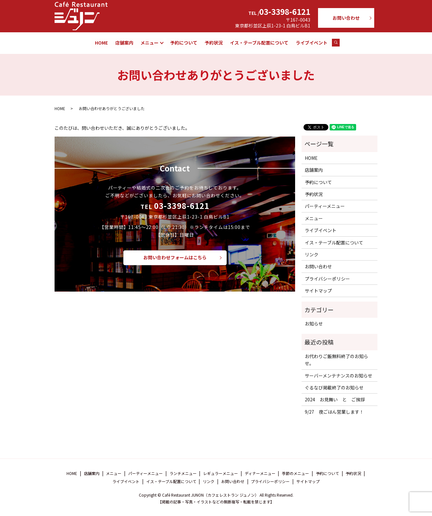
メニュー (149, 42)
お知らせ (314, 324)
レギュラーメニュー (220, 473)
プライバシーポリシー (327, 279)
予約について (184, 42)
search (339, 43)
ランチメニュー (183, 473)
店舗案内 (124, 42)
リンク (311, 255)
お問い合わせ (346, 18)
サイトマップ (318, 291)
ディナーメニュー (260, 473)
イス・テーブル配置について (259, 42)
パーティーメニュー (325, 206)
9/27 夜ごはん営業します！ (334, 412)
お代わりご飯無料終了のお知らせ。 (336, 360)
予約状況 (214, 42)
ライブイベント (311, 42)
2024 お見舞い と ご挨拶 (335, 400)
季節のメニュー (295, 473)
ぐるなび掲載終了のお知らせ (334, 388)
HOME (101, 42)
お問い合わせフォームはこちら (175, 257)
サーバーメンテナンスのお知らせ (338, 375)
